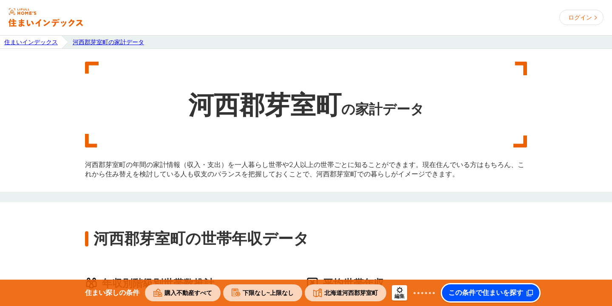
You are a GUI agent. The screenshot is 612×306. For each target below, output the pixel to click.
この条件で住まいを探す (485, 292)
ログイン (580, 17)
